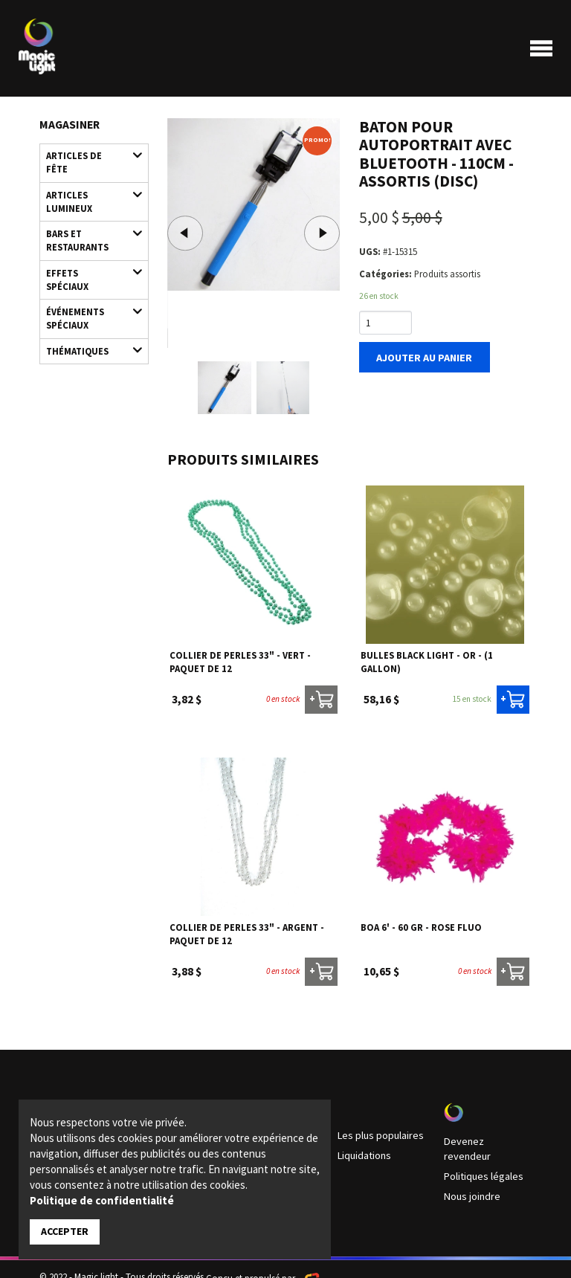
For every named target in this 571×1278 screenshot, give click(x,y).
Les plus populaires (375, 1133)
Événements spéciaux (87, 274)
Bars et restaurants (87, 216)
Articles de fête (87, 154)
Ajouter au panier (419, 355)
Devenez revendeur (481, 1138)
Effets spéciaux (87, 247)
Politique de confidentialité (102, 1201)
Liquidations (362, 1152)
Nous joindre (469, 1175)
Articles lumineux (87, 181)
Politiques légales (478, 1157)
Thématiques (87, 305)
